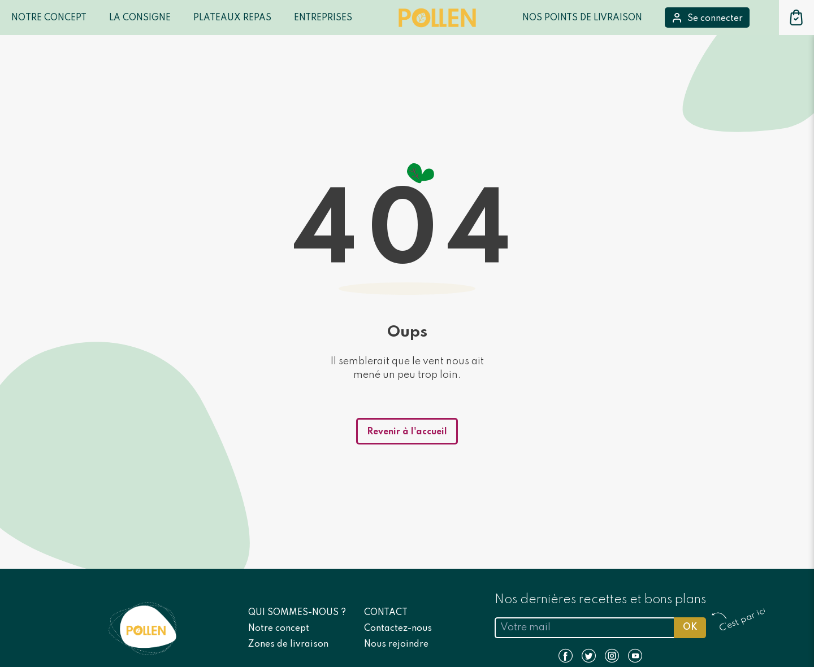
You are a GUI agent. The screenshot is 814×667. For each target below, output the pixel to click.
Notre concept (278, 628)
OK (690, 627)
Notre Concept (48, 18)
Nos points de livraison (582, 18)
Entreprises (323, 18)
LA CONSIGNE (140, 18)
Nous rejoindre (396, 644)
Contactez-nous (398, 628)
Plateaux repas (232, 18)
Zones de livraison (288, 644)
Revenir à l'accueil (407, 432)
